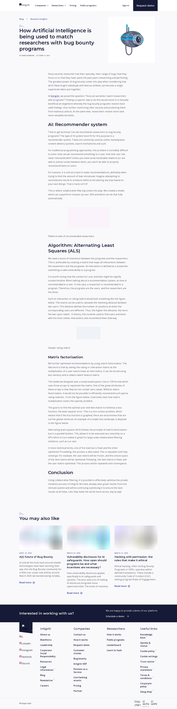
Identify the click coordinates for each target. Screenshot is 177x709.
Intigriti (55, 96)
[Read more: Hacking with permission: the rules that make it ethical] (136, 538)
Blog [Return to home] (21, 19)
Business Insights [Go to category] (38, 19)
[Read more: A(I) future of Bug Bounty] (41, 538)
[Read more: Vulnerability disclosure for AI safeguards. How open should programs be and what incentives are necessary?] (88, 538)
